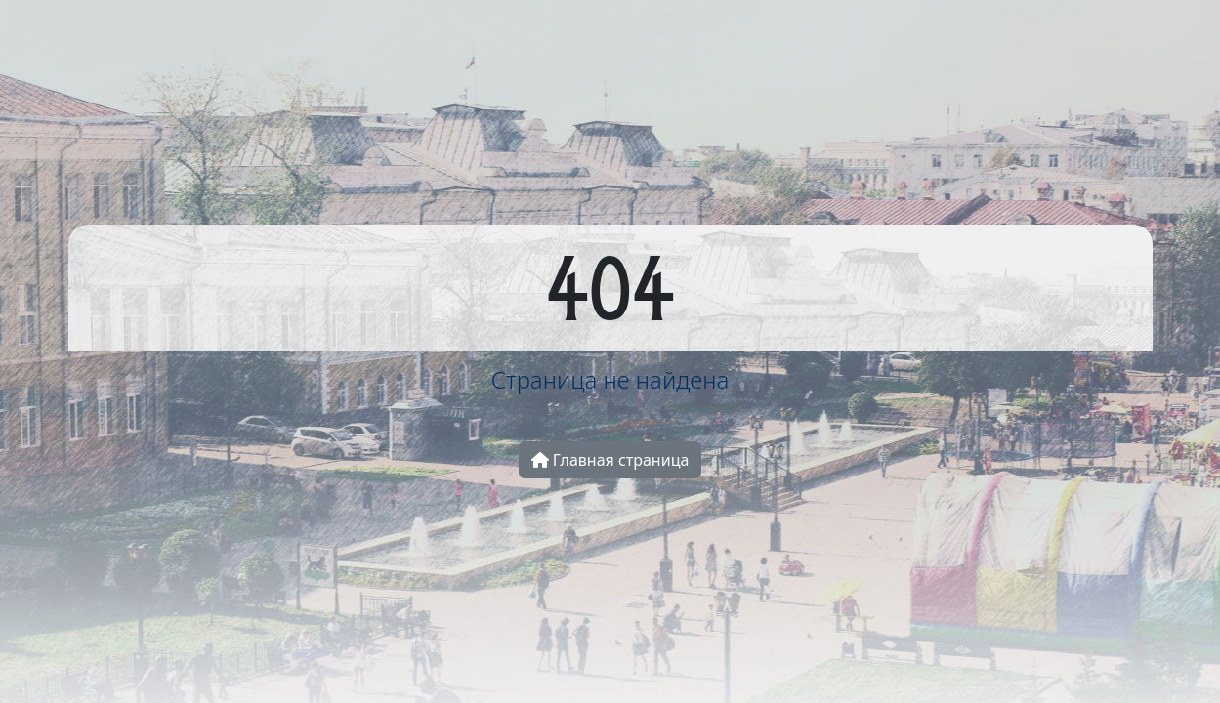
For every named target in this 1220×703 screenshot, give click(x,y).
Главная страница (610, 460)
